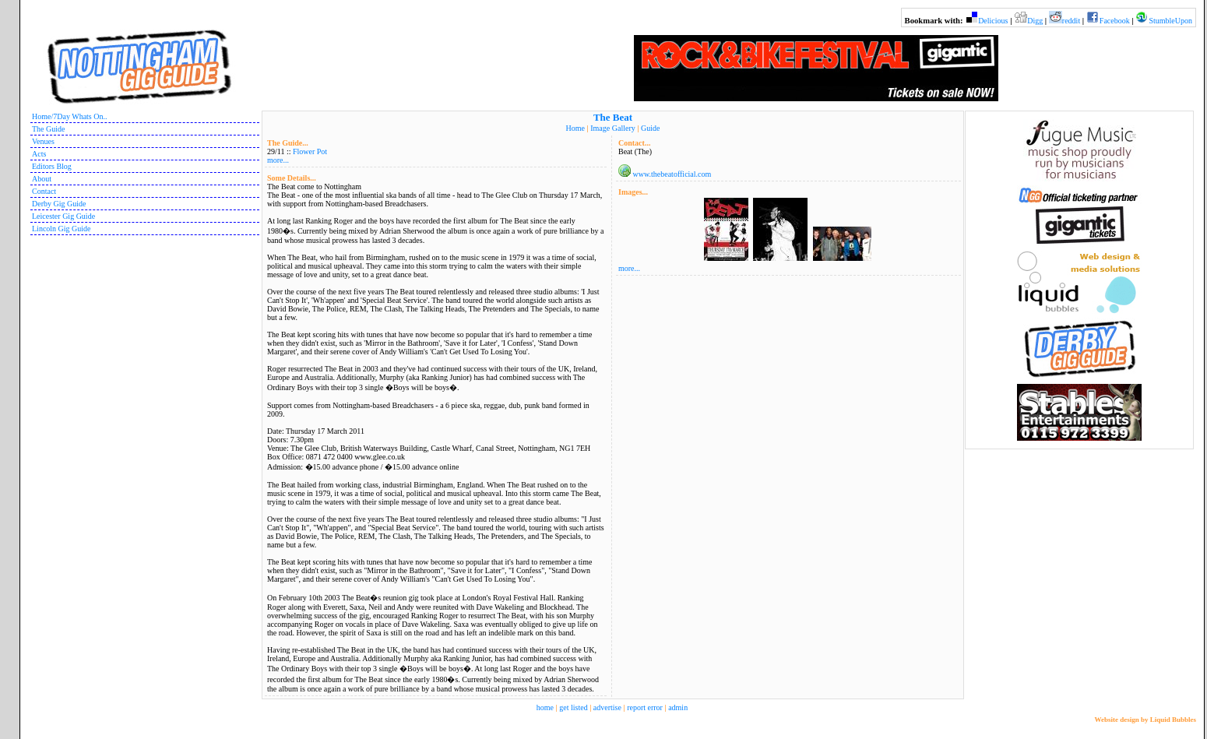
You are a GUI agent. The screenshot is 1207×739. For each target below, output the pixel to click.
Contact (44, 191)
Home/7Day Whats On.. (69, 116)
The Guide (48, 129)
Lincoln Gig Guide (61, 228)
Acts (39, 154)
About (41, 178)
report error (645, 707)
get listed (573, 707)
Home (575, 128)
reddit (1071, 20)
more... (278, 160)
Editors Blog (52, 166)
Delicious (993, 20)
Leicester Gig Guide (63, 216)
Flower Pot (310, 151)
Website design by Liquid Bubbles (1145, 719)
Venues (43, 141)
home (545, 707)
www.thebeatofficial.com (672, 174)
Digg (1035, 20)
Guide (650, 128)
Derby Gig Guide (59, 203)
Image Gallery (612, 128)
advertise (607, 707)
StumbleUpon (1170, 20)
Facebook (1115, 20)
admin (678, 707)
